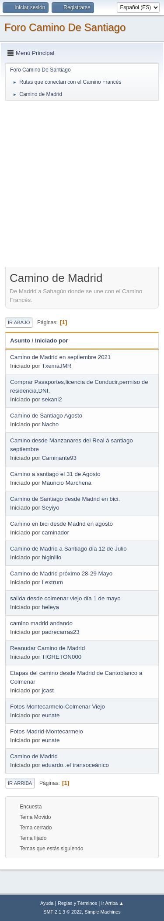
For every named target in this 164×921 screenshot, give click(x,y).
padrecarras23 (61, 632)
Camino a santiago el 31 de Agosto (55, 474)
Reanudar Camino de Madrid (47, 648)
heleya (50, 607)
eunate (51, 715)
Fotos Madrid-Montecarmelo (46, 731)
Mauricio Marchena (66, 482)
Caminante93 (59, 458)
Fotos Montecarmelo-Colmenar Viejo (57, 706)
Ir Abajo (19, 322)
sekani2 (52, 399)
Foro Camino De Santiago (65, 27)
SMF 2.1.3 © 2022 (62, 911)
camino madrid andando (41, 623)
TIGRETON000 (61, 657)
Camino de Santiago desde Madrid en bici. (65, 499)
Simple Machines (103, 911)
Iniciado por (51, 340)
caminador (55, 532)
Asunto (20, 340)
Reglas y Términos (77, 903)
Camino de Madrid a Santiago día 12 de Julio (68, 548)
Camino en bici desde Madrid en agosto (61, 523)
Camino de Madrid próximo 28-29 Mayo (61, 573)
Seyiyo (50, 507)
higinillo (51, 557)
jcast (48, 690)
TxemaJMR (56, 366)
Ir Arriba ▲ (112, 903)
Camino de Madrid (34, 756)
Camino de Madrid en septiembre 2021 (60, 357)
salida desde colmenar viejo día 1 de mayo (65, 598)
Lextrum (52, 582)
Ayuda (46, 903)
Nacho (50, 424)
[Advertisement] (82, 183)
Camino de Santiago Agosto (46, 415)
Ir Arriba (20, 783)
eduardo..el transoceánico (75, 765)
